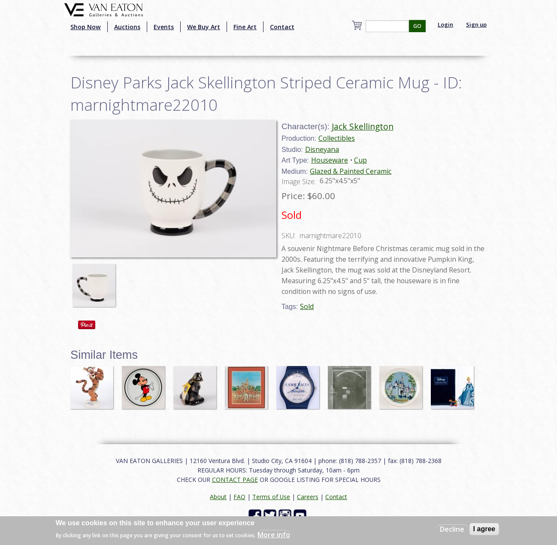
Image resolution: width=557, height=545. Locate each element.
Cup (360, 160)
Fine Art (245, 27)
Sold (307, 306)
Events (164, 27)
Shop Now (85, 27)
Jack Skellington (363, 126)
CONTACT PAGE (235, 479)
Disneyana (322, 149)
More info (273, 534)
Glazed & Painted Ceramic (350, 171)
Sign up (476, 24)
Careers (307, 497)
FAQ (239, 497)
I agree (484, 529)
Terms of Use (271, 497)
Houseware (329, 160)
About (218, 497)
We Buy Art (203, 27)
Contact (282, 27)
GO (417, 26)
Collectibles (336, 138)
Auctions (127, 27)
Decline (452, 529)
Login (445, 24)
